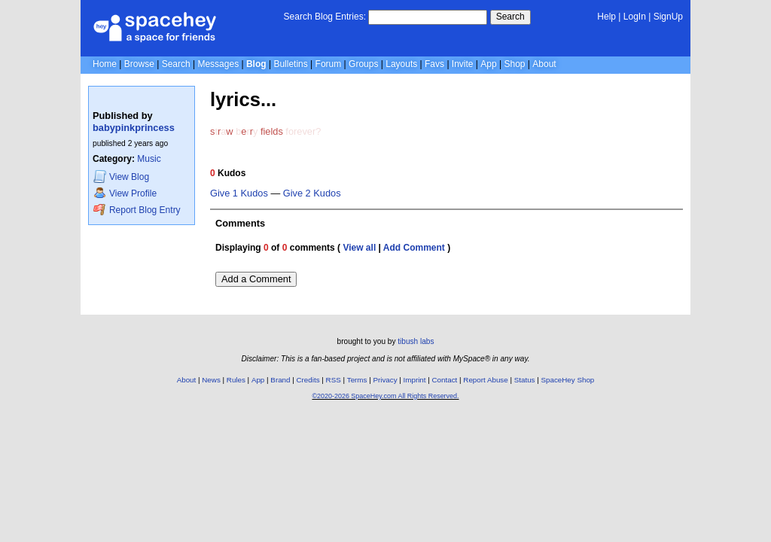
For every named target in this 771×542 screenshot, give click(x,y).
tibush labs (416, 341)
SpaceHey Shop (568, 380)
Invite (463, 64)
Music (148, 159)
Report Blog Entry (136, 209)
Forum (328, 64)
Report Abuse (485, 380)
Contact (445, 380)
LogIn (634, 16)
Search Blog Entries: (325, 16)
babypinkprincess (134, 127)
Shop (514, 64)
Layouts (401, 64)
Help (606, 16)
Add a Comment (256, 279)
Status (524, 380)
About (544, 64)
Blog (256, 64)
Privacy (385, 380)
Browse (139, 64)
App (488, 64)
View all (359, 247)
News (211, 380)
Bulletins (290, 64)
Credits (308, 380)
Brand (280, 380)
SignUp (668, 16)
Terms (357, 380)
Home (105, 64)
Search (510, 16)
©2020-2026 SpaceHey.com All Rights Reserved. (385, 396)
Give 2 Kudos (312, 193)
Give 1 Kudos (239, 193)
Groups (363, 64)
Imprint (415, 380)
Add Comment (414, 247)
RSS (333, 380)
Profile (125, 193)
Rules (236, 380)
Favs (434, 64)
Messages (218, 64)
